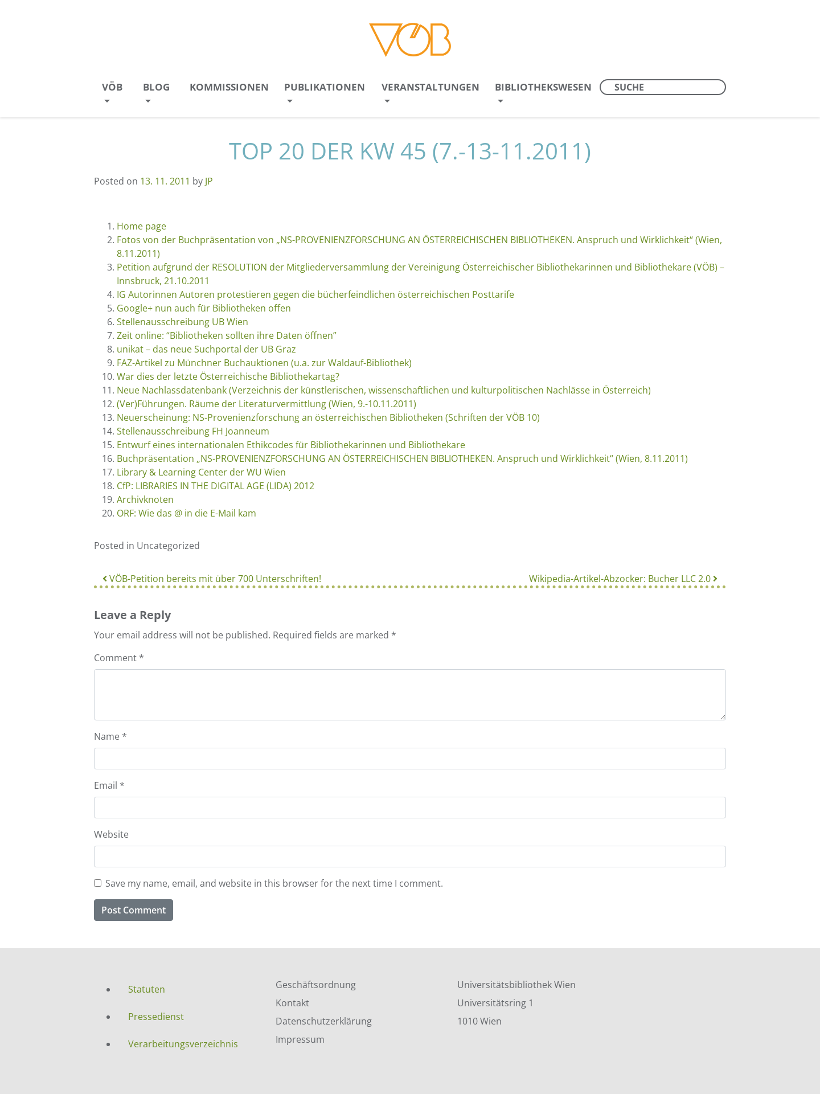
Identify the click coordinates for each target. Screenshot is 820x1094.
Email (109, 785)
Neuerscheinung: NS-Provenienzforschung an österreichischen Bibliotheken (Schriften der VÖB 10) (328, 417)
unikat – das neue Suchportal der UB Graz (206, 349)
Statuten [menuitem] (146, 989)
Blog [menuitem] (156, 86)
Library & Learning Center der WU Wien (201, 472)
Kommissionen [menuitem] (229, 86)
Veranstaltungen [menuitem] (430, 86)
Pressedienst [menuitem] (156, 1016)
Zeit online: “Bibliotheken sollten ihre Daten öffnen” (227, 335)
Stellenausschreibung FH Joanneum (193, 431)
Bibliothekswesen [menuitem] (543, 86)
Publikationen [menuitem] (324, 86)
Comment (119, 658)
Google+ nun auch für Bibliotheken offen (204, 308)
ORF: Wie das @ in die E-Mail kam (186, 513)
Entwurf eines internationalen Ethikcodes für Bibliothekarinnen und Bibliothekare (291, 445)
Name (110, 736)
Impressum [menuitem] (300, 1039)
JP (209, 181)
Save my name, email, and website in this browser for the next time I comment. (274, 883)
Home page (141, 226)
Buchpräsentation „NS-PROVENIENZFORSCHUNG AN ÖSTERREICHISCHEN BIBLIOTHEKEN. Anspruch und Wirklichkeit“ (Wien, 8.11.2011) (402, 458)
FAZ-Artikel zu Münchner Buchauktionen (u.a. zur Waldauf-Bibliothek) (264, 363)
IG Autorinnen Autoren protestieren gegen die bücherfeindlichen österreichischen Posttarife (315, 294)
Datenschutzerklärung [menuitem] (324, 1021)
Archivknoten (145, 499)
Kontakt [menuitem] (292, 1003)
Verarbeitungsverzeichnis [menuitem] (183, 1044)
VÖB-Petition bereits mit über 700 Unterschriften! (211, 578)
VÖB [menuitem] (112, 86)
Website (111, 834)
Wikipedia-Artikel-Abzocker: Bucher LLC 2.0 (623, 578)
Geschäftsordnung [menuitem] (316, 984)
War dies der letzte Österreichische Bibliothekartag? (228, 376)
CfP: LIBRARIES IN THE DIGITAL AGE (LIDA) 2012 (215, 486)
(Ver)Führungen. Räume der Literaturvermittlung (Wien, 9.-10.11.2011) (266, 404)
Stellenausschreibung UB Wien (182, 322)
